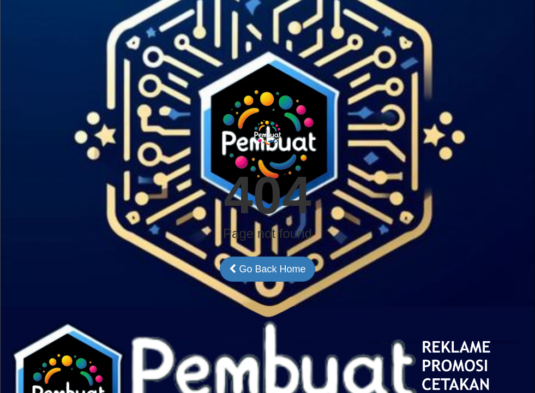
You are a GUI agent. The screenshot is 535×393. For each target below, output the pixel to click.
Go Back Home (267, 269)
